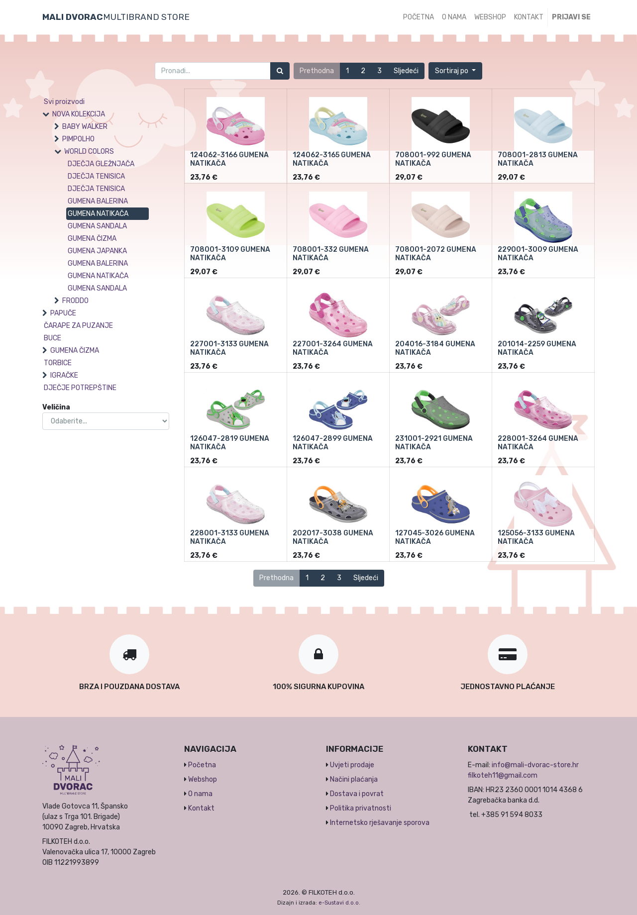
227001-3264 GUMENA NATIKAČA (333, 348)
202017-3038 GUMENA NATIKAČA (333, 537)
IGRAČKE (64, 375)
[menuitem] (418, 17)
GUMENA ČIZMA (92, 238)
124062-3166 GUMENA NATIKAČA (229, 159)
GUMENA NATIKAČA (98, 213)
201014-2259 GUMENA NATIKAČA (537, 348)
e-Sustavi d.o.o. (339, 903)
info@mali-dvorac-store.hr (535, 765)
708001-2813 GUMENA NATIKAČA (538, 159)
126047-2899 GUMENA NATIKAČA (333, 442)
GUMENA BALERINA (98, 201)
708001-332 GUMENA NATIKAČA (331, 253)
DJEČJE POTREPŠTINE (80, 388)
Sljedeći (406, 71)
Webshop (202, 779)
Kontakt (201, 808)
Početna (202, 765)
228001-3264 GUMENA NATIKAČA (538, 442)
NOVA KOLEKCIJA (78, 114)
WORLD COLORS (89, 151)
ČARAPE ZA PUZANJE (78, 325)
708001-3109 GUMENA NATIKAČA (230, 253)
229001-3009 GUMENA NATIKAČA (538, 253)
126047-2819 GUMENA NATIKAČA (229, 442)
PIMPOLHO (78, 139)
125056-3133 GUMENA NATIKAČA (536, 537)
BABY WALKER (84, 126)
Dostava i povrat (357, 794)
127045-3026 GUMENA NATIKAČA (435, 537)
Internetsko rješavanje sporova (379, 822)
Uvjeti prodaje (352, 765)
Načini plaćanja (354, 779)
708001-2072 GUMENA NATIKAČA (435, 253)
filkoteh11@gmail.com (502, 775)
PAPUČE (63, 313)
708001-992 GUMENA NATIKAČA (433, 159)
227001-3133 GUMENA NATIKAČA (229, 348)
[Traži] (280, 71)
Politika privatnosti (360, 808)
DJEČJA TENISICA (96, 176)
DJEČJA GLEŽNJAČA (101, 164)
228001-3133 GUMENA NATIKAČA (229, 537)
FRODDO (75, 301)
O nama (200, 794)
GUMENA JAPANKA (97, 251)
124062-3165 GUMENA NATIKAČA (332, 159)
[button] (455, 71)
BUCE (52, 338)
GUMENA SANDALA (97, 226)
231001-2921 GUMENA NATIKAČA (434, 442)
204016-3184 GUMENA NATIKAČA (435, 348)
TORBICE (58, 363)
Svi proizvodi (64, 102)
